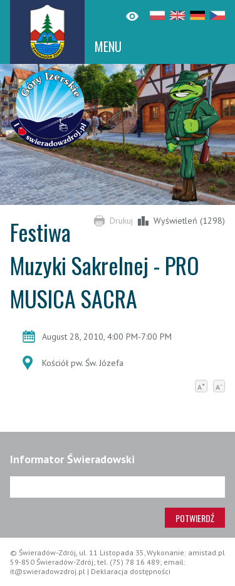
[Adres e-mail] (117, 487)
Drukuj (121, 220)
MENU (108, 46)
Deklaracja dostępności (130, 571)
